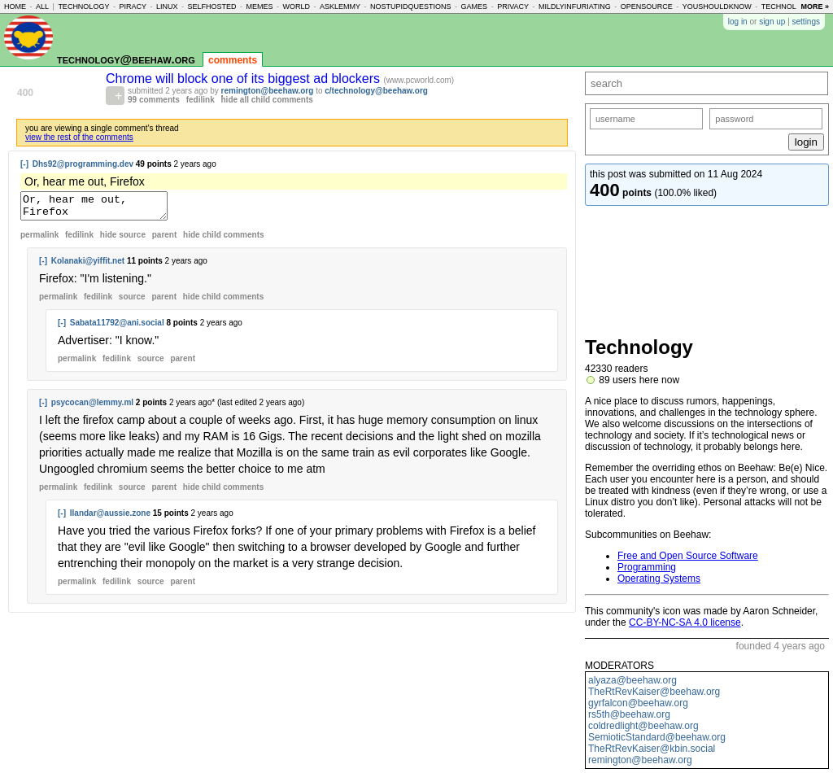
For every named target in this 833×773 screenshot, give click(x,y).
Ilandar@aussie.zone (110, 517)
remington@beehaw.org (267, 90)
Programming (646, 567)
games (474, 6)
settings (806, 21)
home (15, 6)
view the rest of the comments (79, 137)
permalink (39, 239)
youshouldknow (717, 6)
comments (232, 60)
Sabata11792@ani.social (117, 327)
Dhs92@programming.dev (83, 163)
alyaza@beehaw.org (632, 680)
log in (738, 21)
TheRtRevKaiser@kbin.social (651, 748)
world (297, 6)
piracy (132, 6)
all (42, 6)
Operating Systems (658, 578)
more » (814, 6)
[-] (24, 163)
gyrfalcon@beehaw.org (638, 703)
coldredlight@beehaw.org (643, 726)
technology (83, 6)
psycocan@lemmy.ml (92, 407)
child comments (223, 239)
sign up (772, 21)
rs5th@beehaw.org (629, 714)
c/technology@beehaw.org (376, 90)
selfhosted (211, 6)
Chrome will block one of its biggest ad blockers (245, 78)
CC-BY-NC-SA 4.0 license (685, 622)
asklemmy (340, 6)
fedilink (200, 99)
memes (259, 6)
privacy (513, 6)
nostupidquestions (410, 6)
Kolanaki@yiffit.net (87, 265)
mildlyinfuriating (575, 6)
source (132, 301)
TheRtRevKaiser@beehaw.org (654, 691)
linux (167, 6)
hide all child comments (267, 99)
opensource (647, 6)
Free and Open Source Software (687, 555)
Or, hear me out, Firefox (102, 208)
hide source (123, 239)
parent (164, 239)
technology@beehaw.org (126, 59)
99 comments (154, 99)
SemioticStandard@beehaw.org (657, 737)
